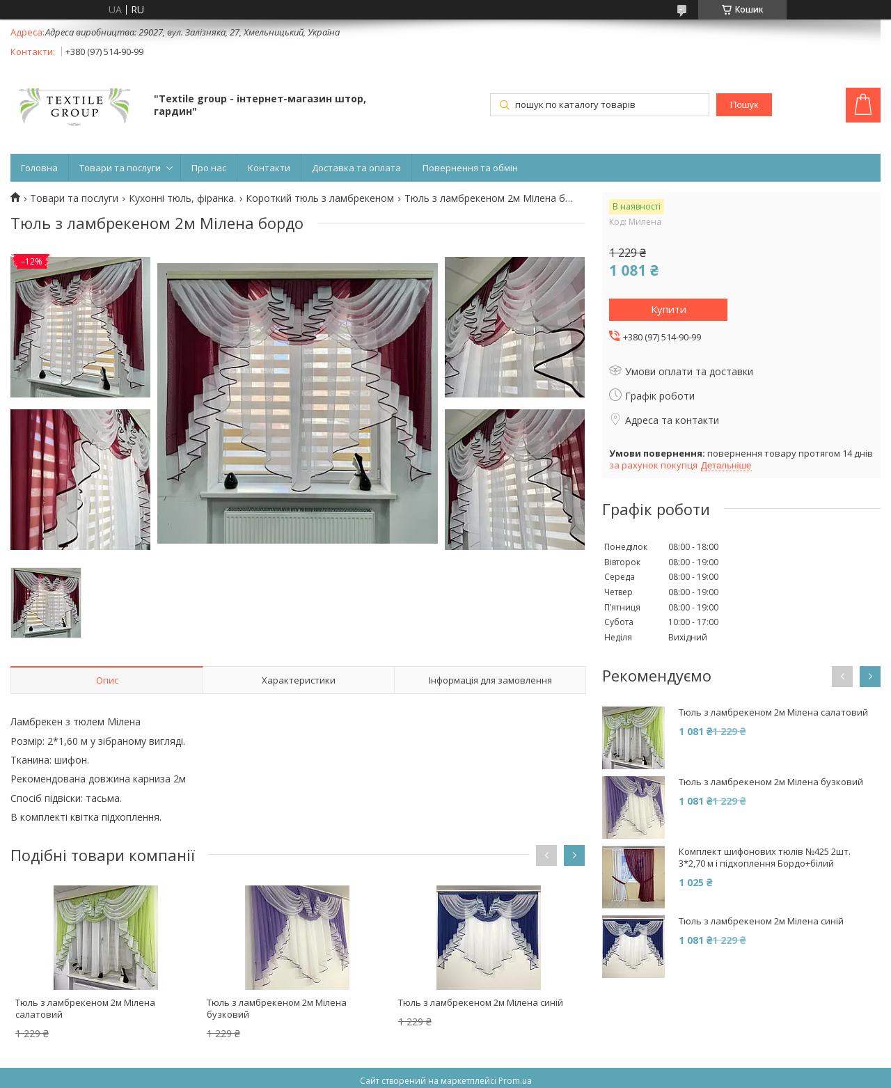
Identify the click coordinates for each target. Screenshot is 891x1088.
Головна (39, 167)
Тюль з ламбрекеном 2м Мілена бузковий (277, 1008)
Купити (668, 309)
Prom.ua (515, 1081)
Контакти (269, 167)
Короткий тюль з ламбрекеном (320, 198)
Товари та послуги (120, 167)
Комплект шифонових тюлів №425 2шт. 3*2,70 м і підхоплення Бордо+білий (765, 857)
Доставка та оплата (356, 167)
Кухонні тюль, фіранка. (182, 198)
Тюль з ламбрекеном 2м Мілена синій (480, 1002)
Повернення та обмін (470, 167)
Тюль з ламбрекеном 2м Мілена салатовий (85, 1008)
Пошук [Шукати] (744, 105)
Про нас (208, 167)
